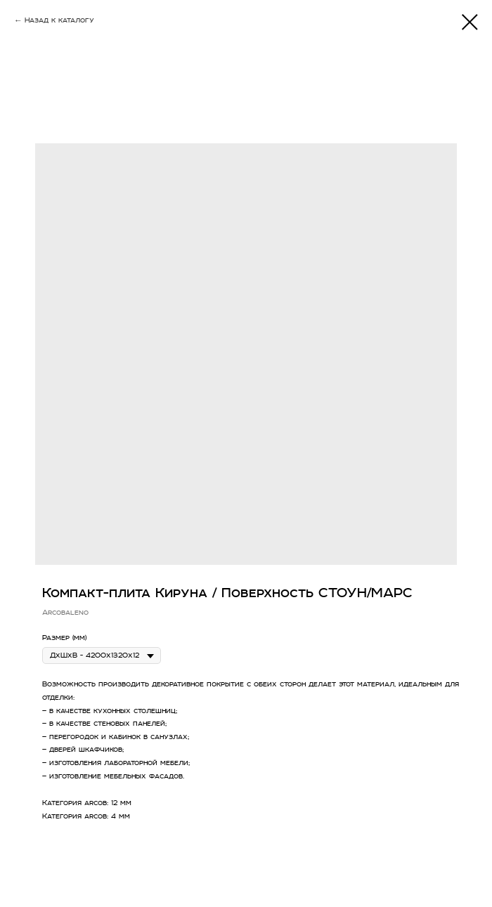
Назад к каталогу (59, 20)
